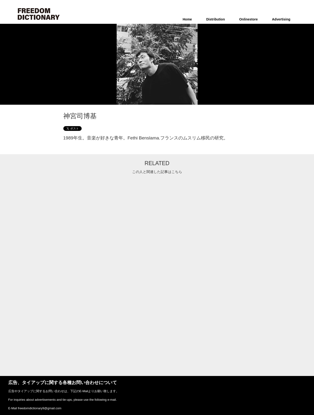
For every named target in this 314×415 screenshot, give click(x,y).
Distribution (215, 19)
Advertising (281, 19)
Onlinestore (248, 19)
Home (187, 19)
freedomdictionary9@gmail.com (39, 408)
